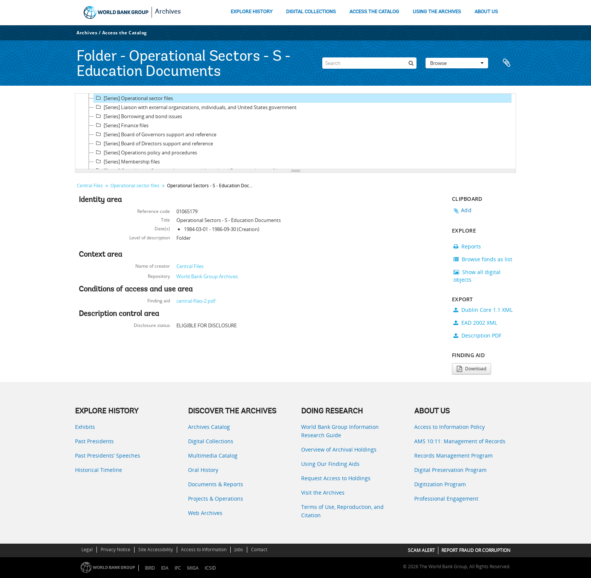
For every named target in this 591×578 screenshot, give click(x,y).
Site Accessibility (155, 549)
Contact (259, 549)
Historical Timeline (98, 469)
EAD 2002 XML (475, 322)
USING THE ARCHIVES (437, 11)
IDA (164, 568)
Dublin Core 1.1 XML (483, 309)
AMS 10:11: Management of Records (459, 441)
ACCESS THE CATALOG (374, 11)
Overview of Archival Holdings (339, 449)
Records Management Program (453, 455)
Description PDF (477, 335)
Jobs (238, 549)
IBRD (150, 568)
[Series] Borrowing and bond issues (138, 116)
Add (466, 210)
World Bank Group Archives (207, 276)
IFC (178, 568)
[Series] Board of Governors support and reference (155, 134)
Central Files (90, 185)
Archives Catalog (209, 426)
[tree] (295, 131)
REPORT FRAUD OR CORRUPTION (475, 550)
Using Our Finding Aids (330, 463)
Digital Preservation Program (450, 469)
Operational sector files (134, 185)
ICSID (210, 568)
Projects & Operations (215, 498)
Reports (467, 246)
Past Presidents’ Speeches (107, 455)
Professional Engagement (446, 498)
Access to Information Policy (449, 426)
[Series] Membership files (127, 161)
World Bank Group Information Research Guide (340, 431)
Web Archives (205, 512)
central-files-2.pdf (195, 300)
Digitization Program (440, 484)
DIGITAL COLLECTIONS (311, 11)
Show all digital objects (477, 275)
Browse (457, 63)
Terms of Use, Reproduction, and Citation (342, 511)
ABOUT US (486, 11)
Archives (168, 12)
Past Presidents (94, 441)
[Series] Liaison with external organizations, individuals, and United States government (195, 107)
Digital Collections (210, 441)
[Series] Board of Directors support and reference (153, 143)
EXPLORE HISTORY (252, 11)
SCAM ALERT (421, 550)
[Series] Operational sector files (133, 98)
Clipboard (506, 63)
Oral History (203, 469)
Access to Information (204, 549)
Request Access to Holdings (336, 478)
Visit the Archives (322, 492)
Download (471, 368)
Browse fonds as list (482, 259)
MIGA (193, 568)
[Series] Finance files (121, 125)
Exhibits (85, 426)
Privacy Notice (115, 549)
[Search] (369, 63)
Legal (87, 549)
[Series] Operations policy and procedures (145, 152)
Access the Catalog (124, 32)
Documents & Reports (215, 484)
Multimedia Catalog (212, 455)
